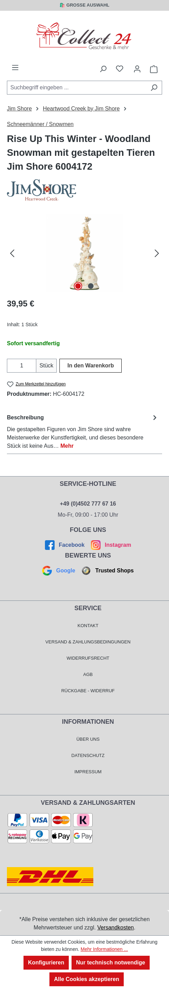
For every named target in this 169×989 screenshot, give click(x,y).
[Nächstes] (157, 253)
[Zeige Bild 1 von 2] (78, 286)
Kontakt (87, 625)
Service (88, 608)
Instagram (110, 545)
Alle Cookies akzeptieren (86, 979)
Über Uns (88, 739)
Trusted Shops (107, 570)
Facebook (65, 545)
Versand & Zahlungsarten (88, 802)
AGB (88, 674)
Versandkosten (115, 927)
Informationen (88, 721)
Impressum (88, 771)
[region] (84, 253)
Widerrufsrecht (88, 658)
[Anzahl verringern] (11, 366)
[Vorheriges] (12, 253)
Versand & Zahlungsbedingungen (87, 641)
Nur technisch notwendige (110, 962)
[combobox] (76, 88)
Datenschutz (88, 755)
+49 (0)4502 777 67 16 (88, 504)
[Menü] (15, 67)
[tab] (83, 431)
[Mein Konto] (137, 69)
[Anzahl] (21, 366)
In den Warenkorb (90, 365)
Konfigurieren (46, 962)
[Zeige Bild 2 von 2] (90, 286)
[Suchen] (154, 88)
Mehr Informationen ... (104, 949)
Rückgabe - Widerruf (88, 690)
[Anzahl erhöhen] (32, 366)
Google (59, 570)
